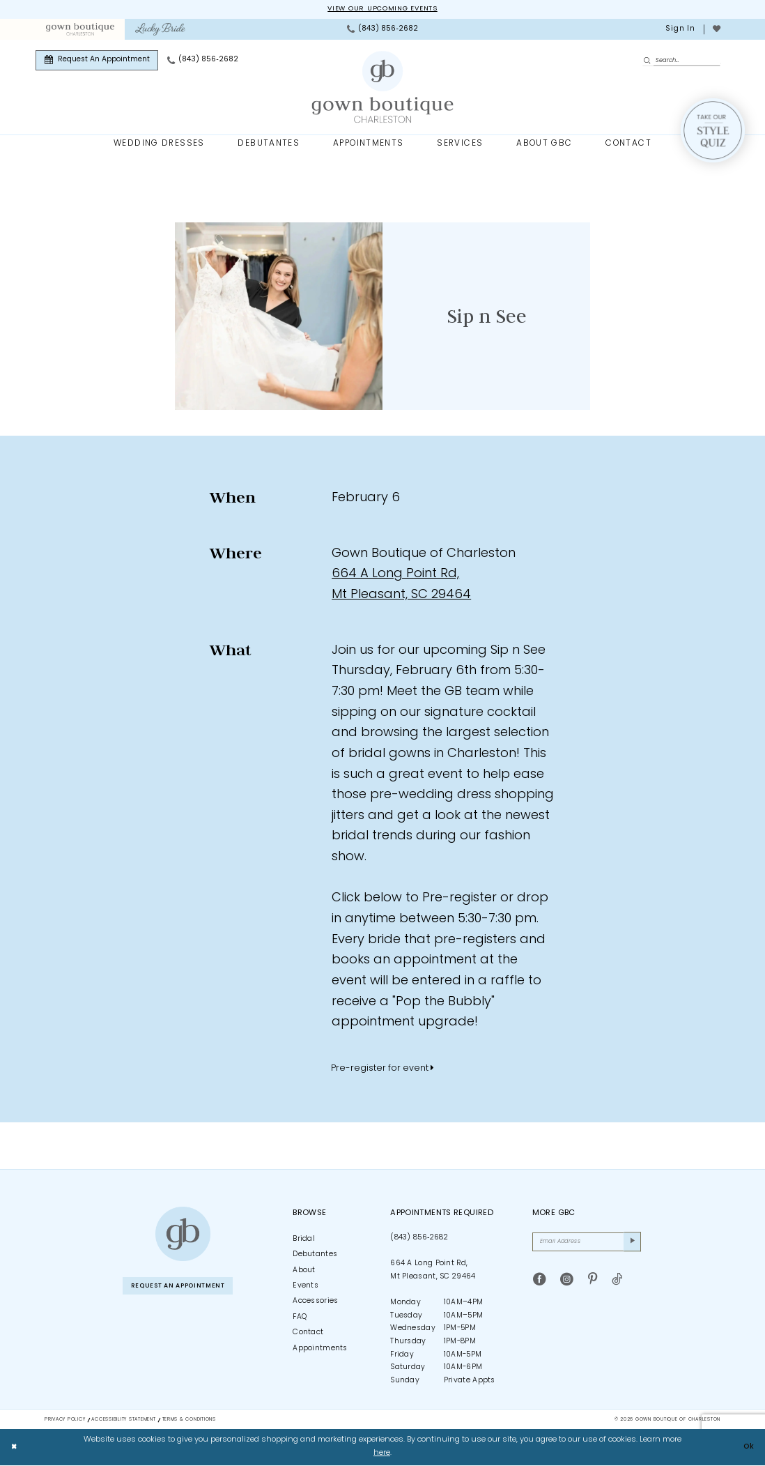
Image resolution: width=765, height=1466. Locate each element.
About (304, 1271)
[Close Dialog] (15, 1448)
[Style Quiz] (713, 131)
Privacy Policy (65, 1420)
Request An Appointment (185, 1287)
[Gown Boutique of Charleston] (182, 1234)
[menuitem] (80, 30)
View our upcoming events (382, 9)
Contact (308, 1333)
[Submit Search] (648, 62)
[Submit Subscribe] (631, 1243)
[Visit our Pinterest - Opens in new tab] (592, 1282)
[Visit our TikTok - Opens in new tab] (617, 1282)
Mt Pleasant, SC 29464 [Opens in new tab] (401, 595)
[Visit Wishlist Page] (716, 30)
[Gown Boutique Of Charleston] (383, 88)
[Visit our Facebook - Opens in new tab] (539, 1282)
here (381, 1454)
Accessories (315, 1302)
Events (305, 1286)
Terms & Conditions (189, 1420)
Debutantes (315, 1255)
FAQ (300, 1318)
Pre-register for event (382, 1069)
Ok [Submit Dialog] (747, 1447)
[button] (679, 30)
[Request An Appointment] (97, 61)
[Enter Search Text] (681, 61)
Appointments (320, 1349)
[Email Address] (587, 1243)
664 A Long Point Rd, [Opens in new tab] (395, 575)
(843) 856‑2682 (419, 1238)
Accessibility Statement (123, 1420)
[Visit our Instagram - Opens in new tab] (566, 1282)
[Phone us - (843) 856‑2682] (382, 30)
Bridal (304, 1240)
